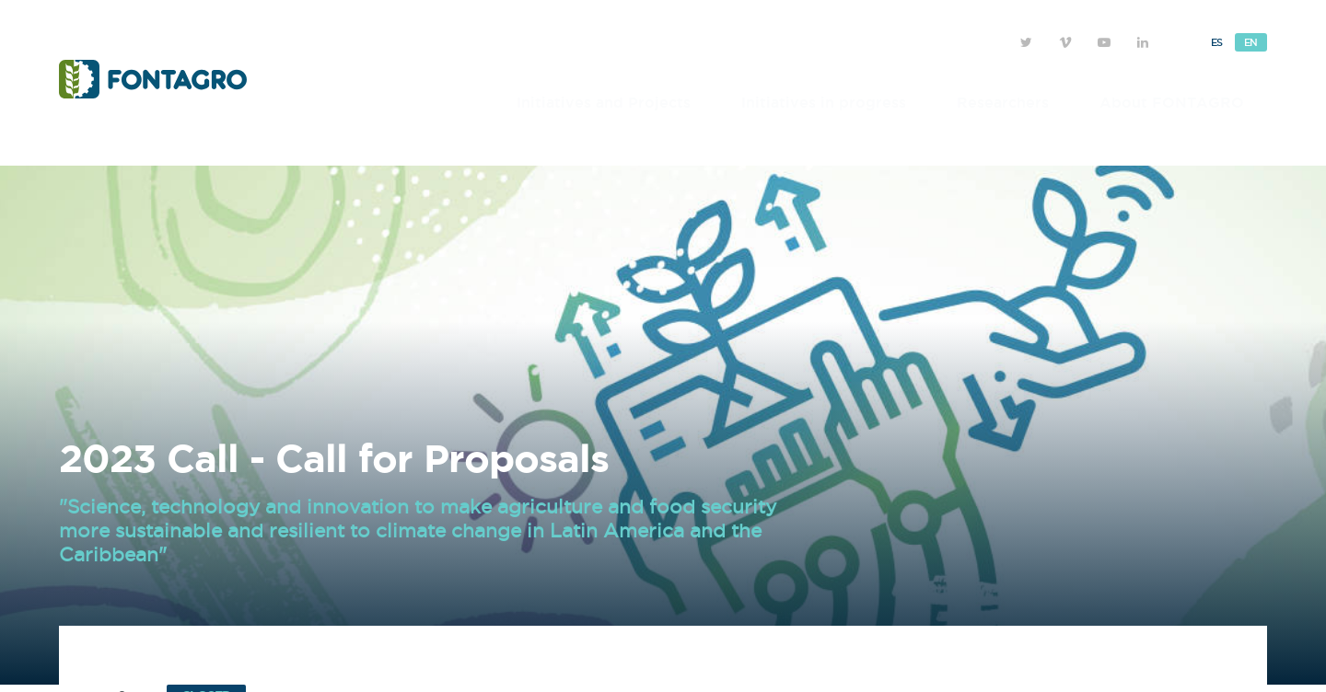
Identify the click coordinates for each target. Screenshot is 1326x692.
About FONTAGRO (1171, 102)
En (1251, 42)
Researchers (1003, 102)
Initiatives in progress (823, 102)
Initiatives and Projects (604, 102)
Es (1217, 42)
